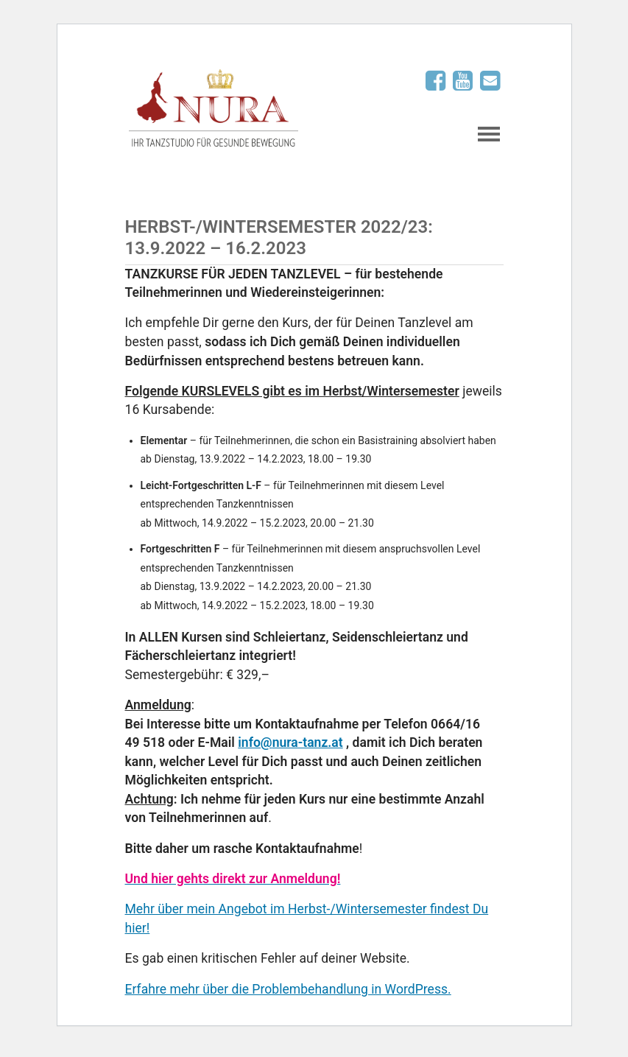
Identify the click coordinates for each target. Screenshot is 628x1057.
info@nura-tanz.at (290, 742)
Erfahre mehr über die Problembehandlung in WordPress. (288, 989)
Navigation (489, 134)
